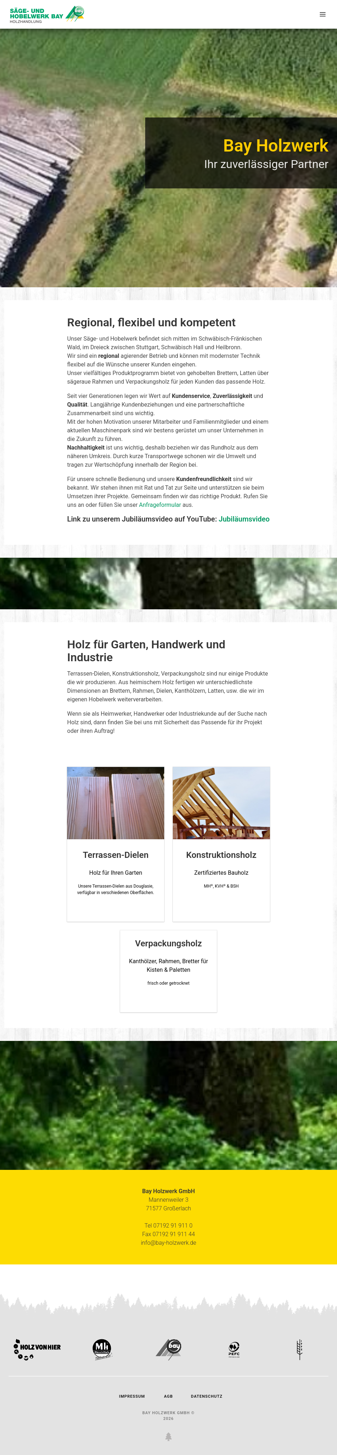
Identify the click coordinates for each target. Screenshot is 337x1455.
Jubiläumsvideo (244, 519)
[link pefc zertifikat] (234, 1358)
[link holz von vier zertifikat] (37, 1358)
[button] (322, 14)
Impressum (132, 1396)
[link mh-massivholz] (102, 1358)
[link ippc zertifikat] (300, 1358)
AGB (168, 1396)
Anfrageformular (160, 504)
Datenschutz (205, 1396)
